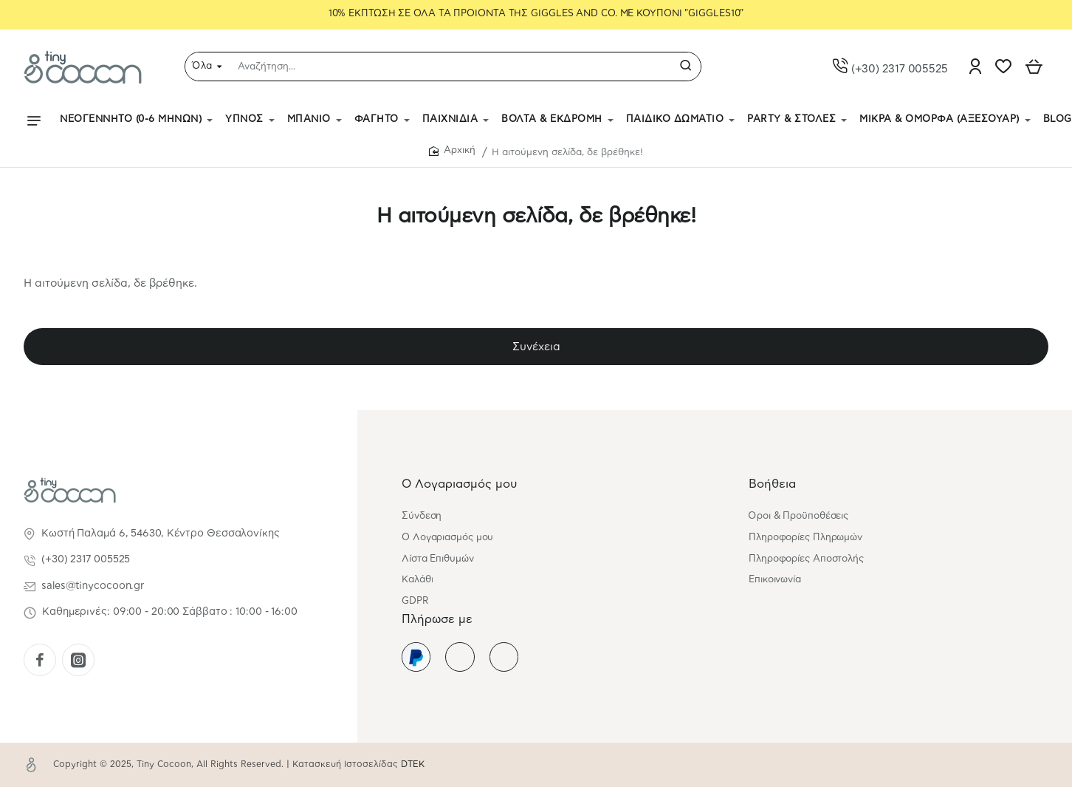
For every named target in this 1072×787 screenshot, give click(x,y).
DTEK (413, 764)
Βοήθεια (772, 484)
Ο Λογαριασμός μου (460, 484)
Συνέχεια (536, 346)
